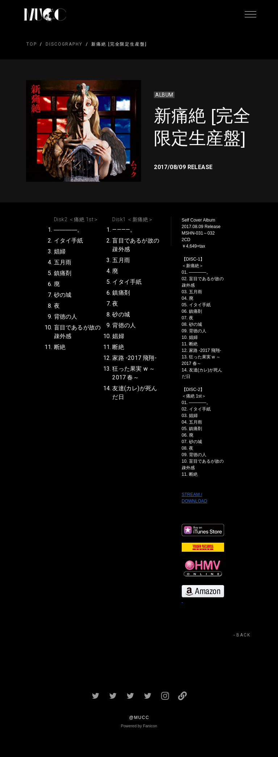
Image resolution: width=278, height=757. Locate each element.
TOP (31, 44)
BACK (243, 635)
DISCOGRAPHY (64, 44)
